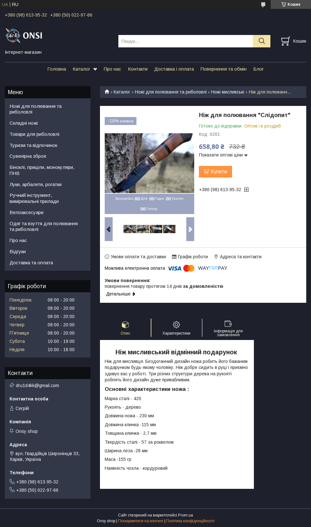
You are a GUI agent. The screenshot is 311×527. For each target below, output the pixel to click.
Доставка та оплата (31, 262)
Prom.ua (185, 515)
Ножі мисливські (227, 91)
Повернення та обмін (224, 69)
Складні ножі (24, 123)
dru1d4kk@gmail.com (37, 385)
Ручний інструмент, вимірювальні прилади (34, 198)
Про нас (112, 69)
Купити (219, 171)
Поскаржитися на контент (140, 521)
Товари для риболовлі (34, 134)
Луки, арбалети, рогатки (36, 184)
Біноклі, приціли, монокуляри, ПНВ (42, 170)
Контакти (138, 69)
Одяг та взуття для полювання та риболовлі (44, 226)
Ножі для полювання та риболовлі (171, 91)
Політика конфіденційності (190, 521)
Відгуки (18, 251)
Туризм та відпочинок (33, 145)
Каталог (81, 69)
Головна (56, 69)
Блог (258, 69)
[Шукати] (261, 41)
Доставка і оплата (174, 69)
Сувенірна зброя (28, 156)
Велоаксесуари (26, 212)
